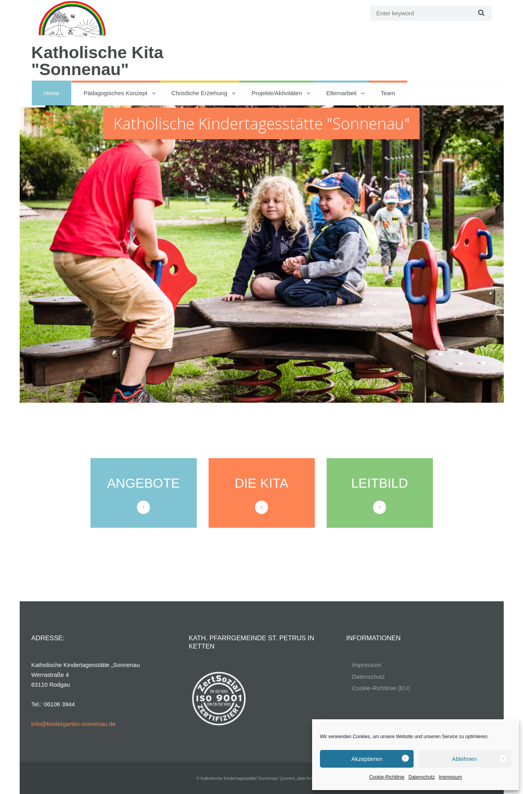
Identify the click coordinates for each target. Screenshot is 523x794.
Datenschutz (421, 777)
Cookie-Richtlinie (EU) (381, 688)
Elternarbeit (341, 93)
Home (51, 93)
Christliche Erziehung (199, 93)
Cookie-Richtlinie (387, 777)
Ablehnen (464, 758)
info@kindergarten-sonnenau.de (73, 723)
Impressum (450, 777)
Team (388, 93)
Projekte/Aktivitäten (276, 93)
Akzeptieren (366, 758)
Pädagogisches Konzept (115, 93)
